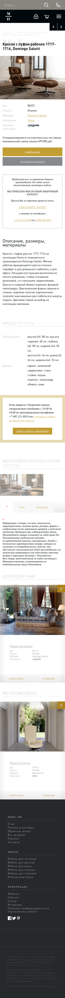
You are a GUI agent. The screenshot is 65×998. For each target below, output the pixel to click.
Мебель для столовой (22, 873)
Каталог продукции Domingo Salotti (21, 34)
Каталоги (42, 507)
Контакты (14, 842)
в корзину (49, 678)
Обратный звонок (19, 831)
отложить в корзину (32, 161)
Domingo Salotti (37, 32)
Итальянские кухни (20, 876)
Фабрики (19, 32)
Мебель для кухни (20, 866)
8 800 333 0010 (43, 219)
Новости (13, 897)
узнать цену (32, 152)
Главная (7, 32)
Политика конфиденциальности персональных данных (28, 910)
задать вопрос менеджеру (32, 431)
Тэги (22, 507)
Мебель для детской (21, 862)
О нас (11, 823)
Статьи (12, 900)
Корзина (13, 838)
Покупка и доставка (21, 827)
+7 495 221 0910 (22, 219)
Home (31, 120)
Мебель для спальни (21, 869)
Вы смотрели (16, 834)
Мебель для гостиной (22, 858)
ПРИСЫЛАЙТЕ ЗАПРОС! (32, 207)
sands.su (50, 986)
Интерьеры (15, 904)
